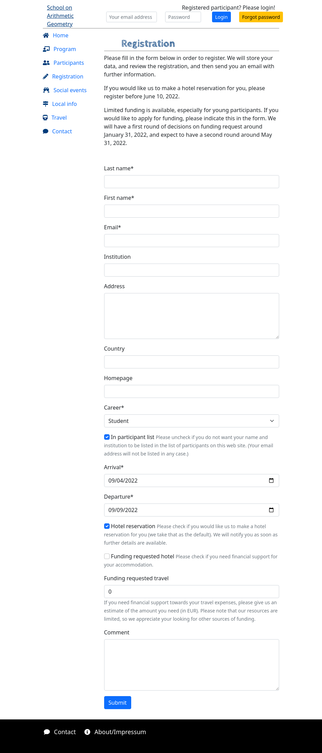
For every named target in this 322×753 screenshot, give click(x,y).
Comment (116, 632)
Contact (57, 131)
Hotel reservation (133, 526)
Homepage (118, 378)
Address (114, 286)
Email (112, 227)
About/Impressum (115, 732)
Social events (65, 90)
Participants (63, 62)
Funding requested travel (136, 578)
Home (56, 35)
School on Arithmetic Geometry (60, 16)
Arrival (114, 467)
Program (59, 49)
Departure (119, 496)
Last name (119, 168)
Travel (55, 117)
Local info (60, 104)
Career (114, 407)
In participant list (132, 437)
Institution (117, 256)
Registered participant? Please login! (228, 7)
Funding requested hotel (142, 556)
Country (114, 348)
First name (119, 198)
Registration (63, 76)
